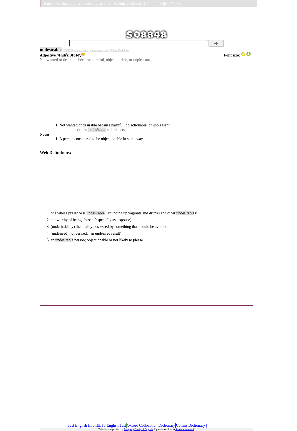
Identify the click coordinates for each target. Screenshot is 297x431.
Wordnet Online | (68, 3)
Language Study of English (138, 429)
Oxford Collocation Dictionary (151, 425)
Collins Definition (119, 50)
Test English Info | (98, 3)
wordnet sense (81, 50)
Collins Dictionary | (129, 3)
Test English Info (81, 425)
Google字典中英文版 (164, 4)
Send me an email (184, 429)
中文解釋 (68, 50)
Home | (47, 3)
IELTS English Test (110, 425)
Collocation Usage (99, 50)
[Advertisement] (145, 92)
